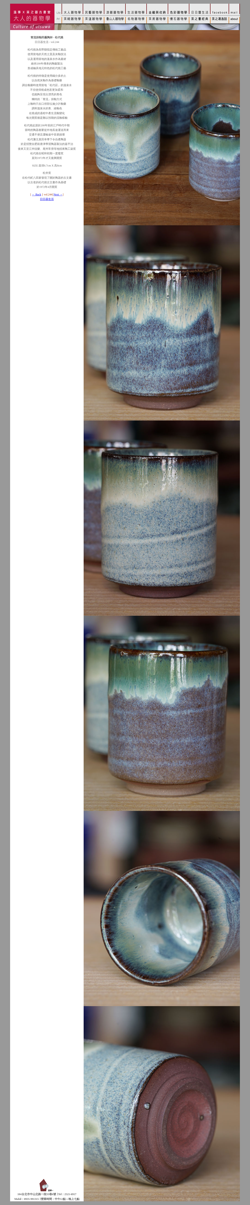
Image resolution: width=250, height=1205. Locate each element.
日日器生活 (47, 199)
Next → (58, 194)
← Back (36, 194)
